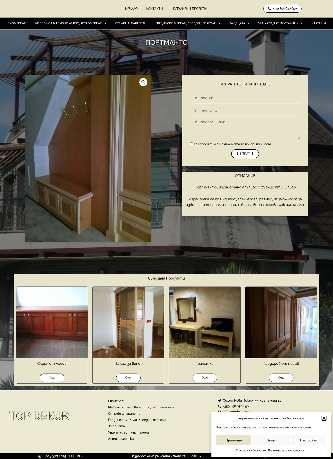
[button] (324, 418)
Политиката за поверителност (245, 145)
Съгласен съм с (232, 145)
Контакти (154, 9)
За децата (239, 23)
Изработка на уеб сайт (151, 456)
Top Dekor (39, 416)
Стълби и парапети (131, 23)
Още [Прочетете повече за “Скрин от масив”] (52, 378)
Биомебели (16, 23)
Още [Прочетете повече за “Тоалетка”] (205, 378)
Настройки (308, 440)
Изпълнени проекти (189, 9)
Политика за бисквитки (251, 450)
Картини (319, 23)
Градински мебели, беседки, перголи (187, 23)
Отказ (271, 440)
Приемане (234, 440)
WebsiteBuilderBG (187, 456)
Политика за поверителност (286, 450)
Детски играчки (121, 439)
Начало (131, 9)
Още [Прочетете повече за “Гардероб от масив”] (281, 378)
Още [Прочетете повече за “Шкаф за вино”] (128, 378)
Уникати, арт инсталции (280, 23)
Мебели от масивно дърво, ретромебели (70, 23)
